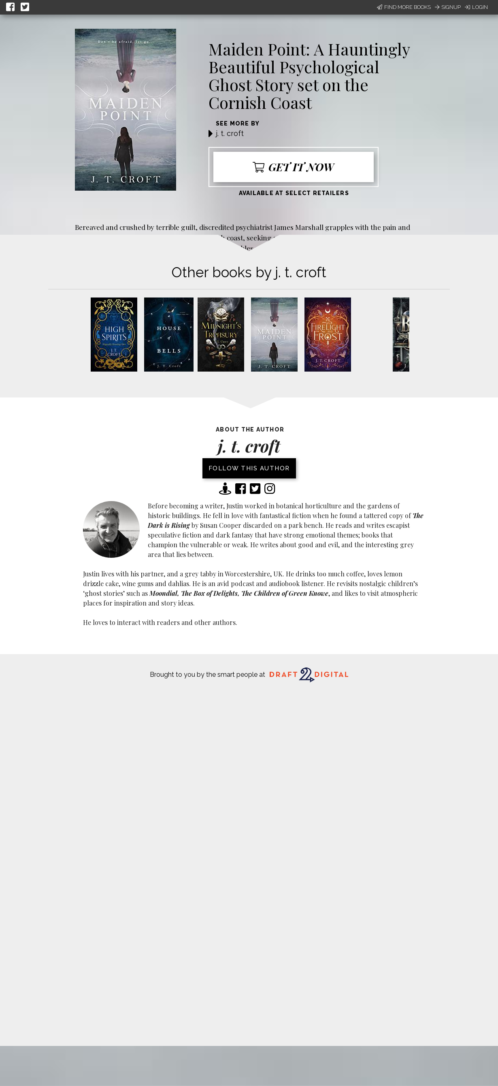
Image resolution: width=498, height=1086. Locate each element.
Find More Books (404, 7)
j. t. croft (230, 133)
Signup (448, 7)
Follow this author (249, 468)
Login (476, 7)
